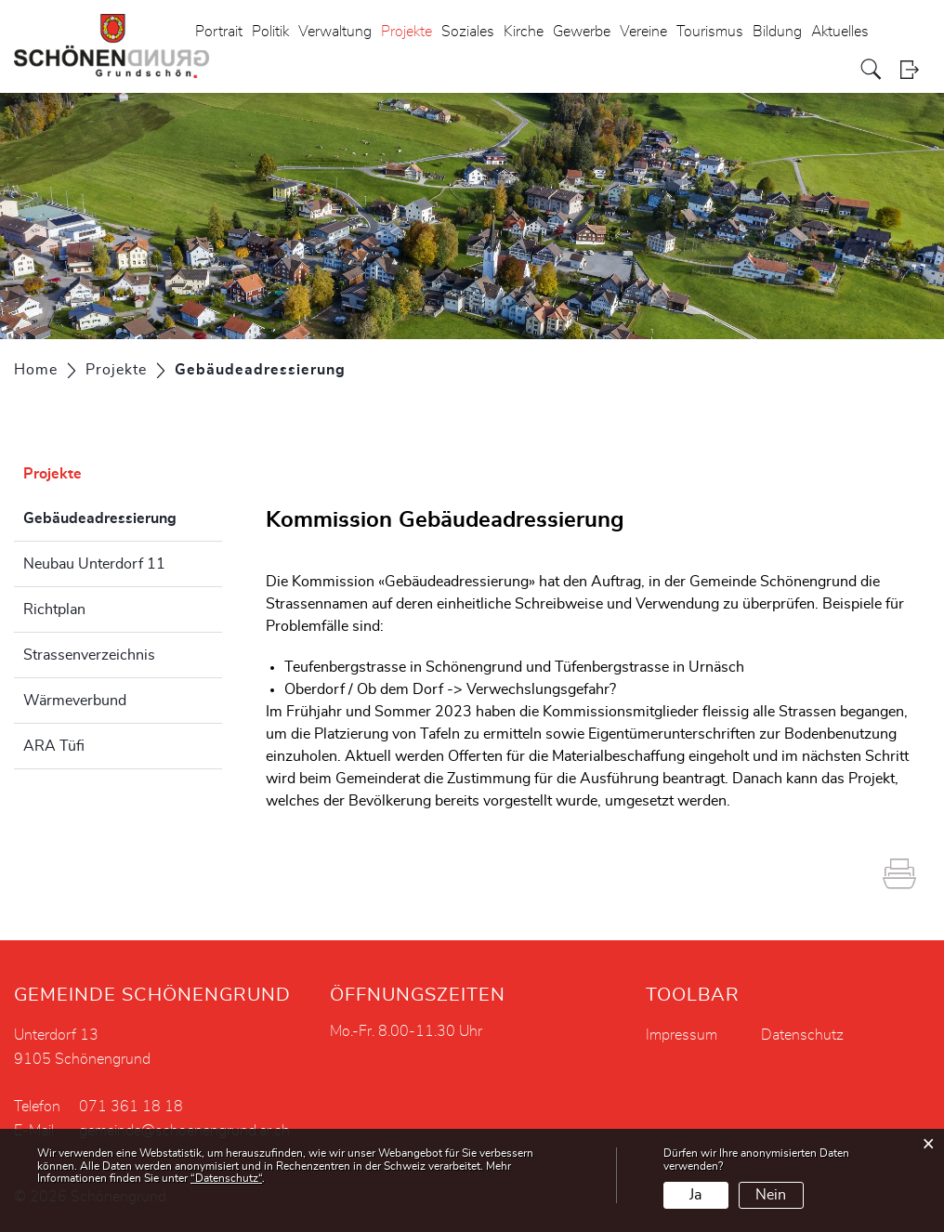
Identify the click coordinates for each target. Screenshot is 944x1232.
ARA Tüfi (54, 746)
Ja (695, 1194)
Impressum (681, 1035)
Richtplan (54, 609)
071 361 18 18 (131, 1106)
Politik (270, 31)
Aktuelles (840, 31)
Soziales (467, 31)
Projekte (406, 31)
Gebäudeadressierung (122, 515)
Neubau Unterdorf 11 (94, 564)
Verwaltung (335, 31)
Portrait (219, 31)
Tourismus (709, 31)
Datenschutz (802, 1035)
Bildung (777, 31)
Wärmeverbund (74, 700)
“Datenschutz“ (226, 1178)
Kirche (524, 31)
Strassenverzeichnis (89, 655)
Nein (770, 1194)
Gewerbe (581, 31)
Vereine (643, 31)
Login (915, 69)
